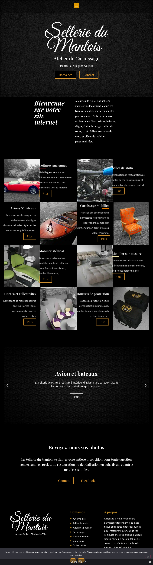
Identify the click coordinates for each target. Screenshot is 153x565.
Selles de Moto (92, 168)
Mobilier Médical (21, 251)
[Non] (148, 556)
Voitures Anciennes (23, 165)
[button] (76, 5)
